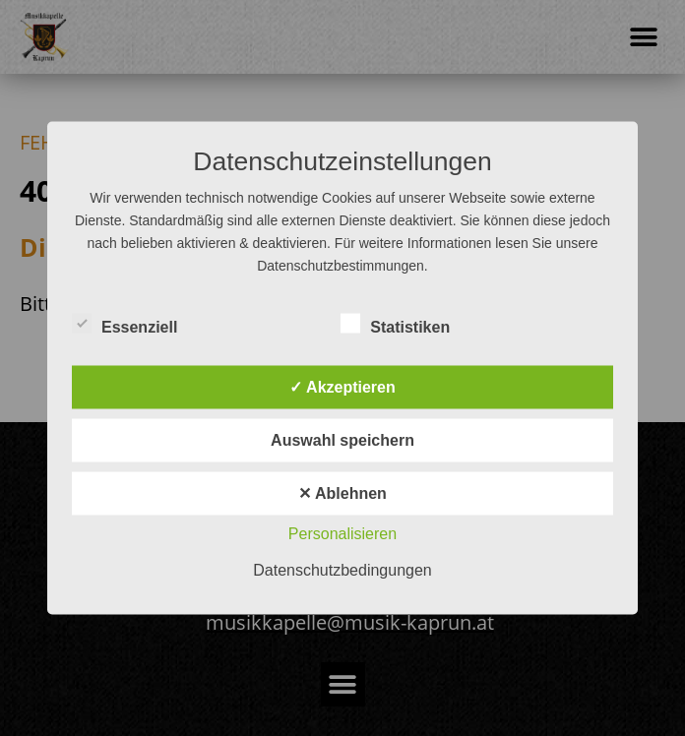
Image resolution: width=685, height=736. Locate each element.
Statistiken (395, 324)
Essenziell (124, 324)
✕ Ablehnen (342, 493)
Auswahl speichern (342, 440)
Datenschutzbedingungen (342, 570)
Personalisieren (342, 533)
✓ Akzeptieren (342, 387)
